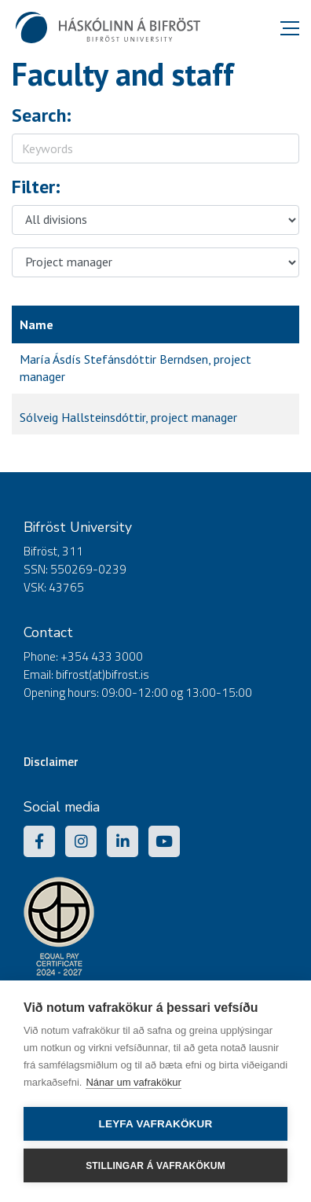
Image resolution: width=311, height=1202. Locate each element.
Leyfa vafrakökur (156, 1124)
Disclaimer (51, 762)
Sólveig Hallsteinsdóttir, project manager (128, 417)
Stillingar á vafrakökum (155, 1165)
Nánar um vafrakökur (133, 1082)
